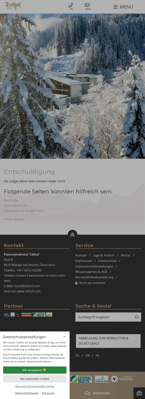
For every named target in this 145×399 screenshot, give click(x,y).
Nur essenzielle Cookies (34, 378)
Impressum (48, 393)
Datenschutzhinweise (26, 393)
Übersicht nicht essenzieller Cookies (34, 386)
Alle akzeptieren (34, 370)
